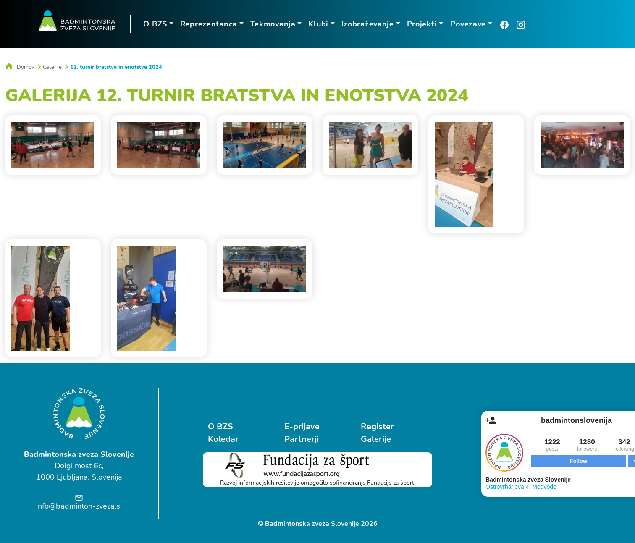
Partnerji (301, 439)
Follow (578, 461)
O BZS (220, 426)
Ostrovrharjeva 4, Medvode (520, 486)
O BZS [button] (155, 24)
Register (377, 426)
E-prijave (302, 426)
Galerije (52, 67)
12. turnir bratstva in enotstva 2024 (116, 67)
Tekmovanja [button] (273, 24)
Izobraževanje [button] (367, 24)
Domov (19, 67)
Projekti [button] (422, 24)
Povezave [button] (468, 24)
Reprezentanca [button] (208, 24)
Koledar (223, 439)
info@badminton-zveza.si (79, 506)
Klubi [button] (318, 24)
